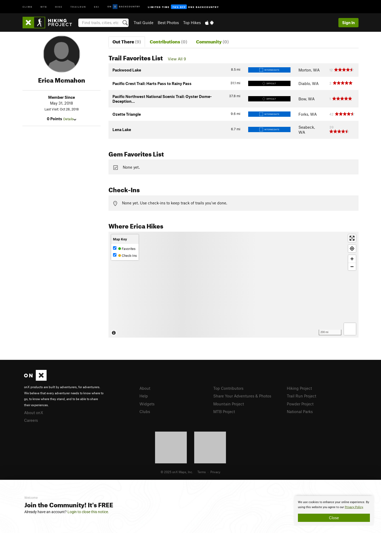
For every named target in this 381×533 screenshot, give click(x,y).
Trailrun (78, 6)
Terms (201, 472)
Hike (58, 6)
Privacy (215, 472)
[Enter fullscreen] (352, 238)
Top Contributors (228, 388)
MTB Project (224, 411)
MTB (43, 6)
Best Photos (168, 22)
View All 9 (177, 58)
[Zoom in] (352, 259)
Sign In (348, 22)
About (144, 388)
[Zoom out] (352, 266)
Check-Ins (125, 255)
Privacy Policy (354, 507)
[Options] (350, 329)
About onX (33, 412)
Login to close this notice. (88, 512)
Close (334, 517)
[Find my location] (352, 248)
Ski (96, 6)
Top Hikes (192, 22)
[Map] (233, 285)
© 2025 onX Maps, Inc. (177, 472)
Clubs (144, 411)
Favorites (124, 248)
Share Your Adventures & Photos (242, 395)
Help (143, 395)
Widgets (147, 403)
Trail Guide (143, 22)
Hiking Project (299, 388)
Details (69, 119)
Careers (31, 420)
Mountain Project (228, 403)
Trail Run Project (301, 395)
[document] (334, 511)
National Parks (300, 411)
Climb (27, 6)
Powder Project (300, 403)
